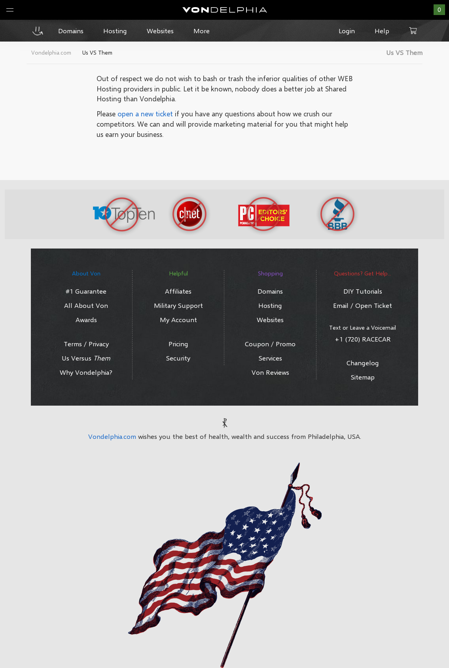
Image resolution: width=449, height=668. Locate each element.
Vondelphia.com (112, 436)
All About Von (86, 305)
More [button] (201, 31)
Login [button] (347, 31)
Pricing (178, 344)
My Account (178, 319)
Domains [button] (70, 31)
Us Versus (86, 358)
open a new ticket (145, 113)
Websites (270, 319)
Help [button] (382, 31)
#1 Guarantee (86, 291)
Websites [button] (160, 31)
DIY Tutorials (362, 291)
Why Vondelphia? (86, 372)
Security (178, 358)
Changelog (363, 363)
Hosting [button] (115, 31)
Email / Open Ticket (362, 305)
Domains (270, 291)
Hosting (270, 305)
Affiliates (178, 291)
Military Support (178, 305)
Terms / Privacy (86, 344)
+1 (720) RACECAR (363, 339)
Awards (86, 319)
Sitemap (363, 377)
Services (270, 358)
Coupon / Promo (270, 344)
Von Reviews (270, 372)
